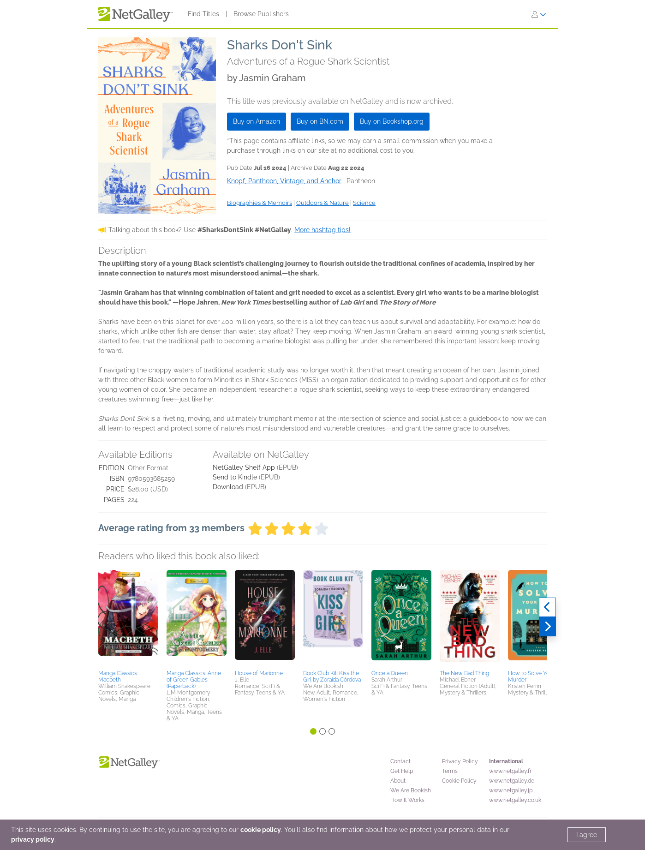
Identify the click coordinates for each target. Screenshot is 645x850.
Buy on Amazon (256, 121)
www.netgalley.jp (510, 790)
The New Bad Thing (464, 673)
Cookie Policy (459, 781)
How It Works (407, 800)
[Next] (547, 626)
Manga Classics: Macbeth (118, 676)
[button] (128, 618)
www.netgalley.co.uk (515, 800)
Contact (400, 761)
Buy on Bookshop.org (392, 121)
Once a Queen (389, 673)
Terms (450, 771)
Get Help (401, 771)
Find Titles (203, 14)
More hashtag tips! (322, 229)
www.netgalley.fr (510, 771)
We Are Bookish (410, 790)
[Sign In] (539, 14)
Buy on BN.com (320, 121)
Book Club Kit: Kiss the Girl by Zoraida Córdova (332, 676)
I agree (586, 834)
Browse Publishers (261, 14)
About (398, 781)
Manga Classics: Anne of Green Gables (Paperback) (194, 679)
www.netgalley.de (511, 781)
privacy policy (32, 839)
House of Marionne (259, 673)
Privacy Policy (460, 761)
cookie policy (260, 829)
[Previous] (547, 607)
